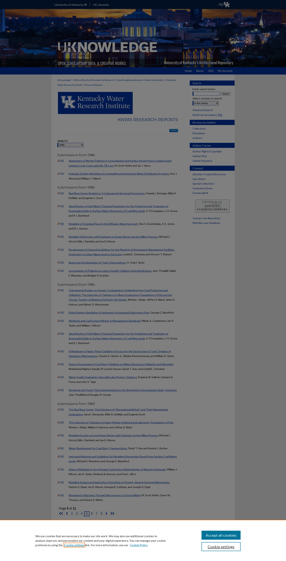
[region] (143, 540)
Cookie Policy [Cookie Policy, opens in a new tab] (139, 545)
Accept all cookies (221, 535)
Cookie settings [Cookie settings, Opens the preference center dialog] (221, 546)
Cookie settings (74, 545)
